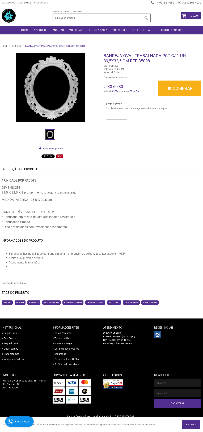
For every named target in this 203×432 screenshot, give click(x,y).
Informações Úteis (66, 327)
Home (24, 30)
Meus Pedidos (24, 2)
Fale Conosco (40, 2)
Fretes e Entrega (63, 343)
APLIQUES (40, 30)
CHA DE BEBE (131, 302)
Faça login (76, 10)
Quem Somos (8, 2)
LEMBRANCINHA (95, 302)
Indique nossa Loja (14, 359)
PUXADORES (119, 30)
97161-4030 (164, 3)
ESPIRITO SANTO (73, 302)
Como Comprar (62, 333)
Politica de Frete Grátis (66, 359)
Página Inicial (11, 333)
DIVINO (20, 302)
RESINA (7, 302)
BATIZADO (114, 302)
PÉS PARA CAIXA (97, 30)
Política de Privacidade (66, 364)
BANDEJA (34, 302)
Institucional (12, 327)
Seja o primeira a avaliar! (115, 77)
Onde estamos (11, 353)
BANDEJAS (57, 30)
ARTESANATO (150, 302)
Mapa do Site (11, 343)
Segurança (60, 353)
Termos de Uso (62, 338)
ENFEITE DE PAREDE (144, 30)
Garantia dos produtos (66, 348)
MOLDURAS (75, 30)
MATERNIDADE (51, 302)
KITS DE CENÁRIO (171, 30)
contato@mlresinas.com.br (118, 343)
